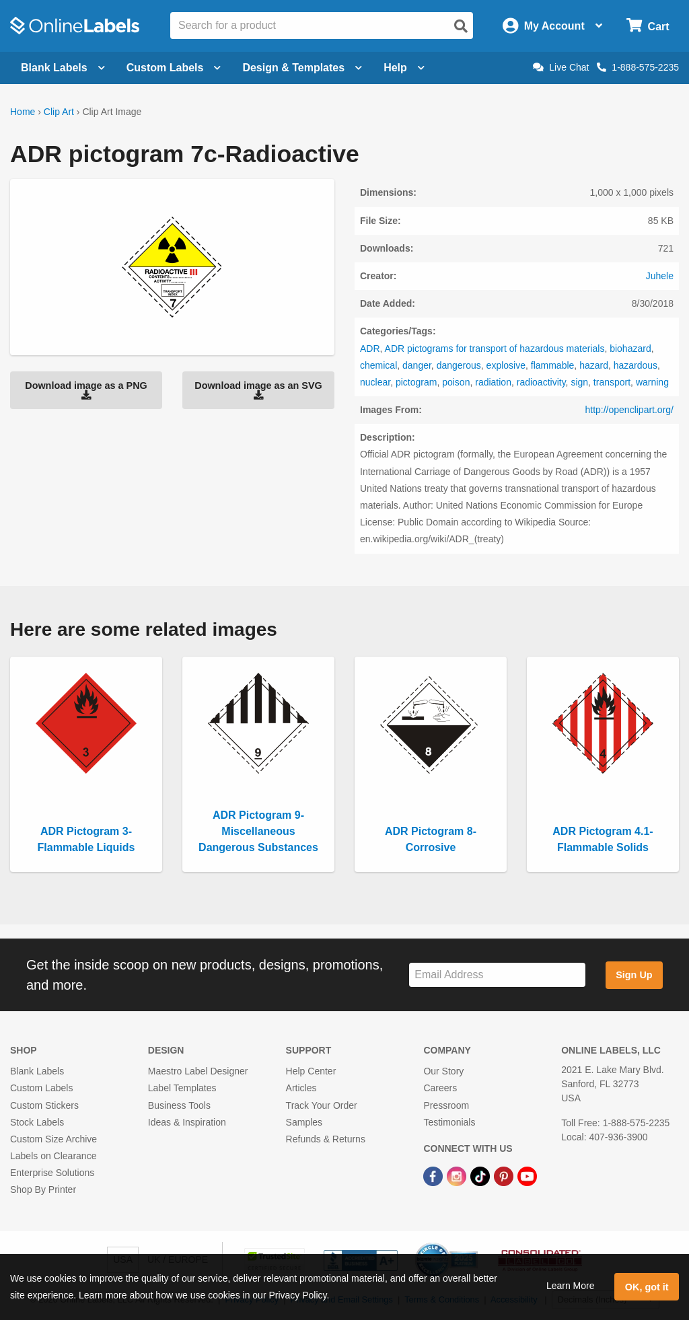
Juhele (660, 275)
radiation (493, 382)
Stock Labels (37, 1122)
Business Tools (179, 1105)
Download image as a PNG (86, 390)
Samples (304, 1122)
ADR (370, 348)
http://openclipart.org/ (629, 409)
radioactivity (541, 382)
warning (652, 382)
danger (416, 365)
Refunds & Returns (325, 1139)
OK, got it (647, 1287)
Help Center (311, 1071)
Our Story (443, 1071)
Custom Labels (41, 1088)
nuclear (375, 382)
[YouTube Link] (527, 1175)
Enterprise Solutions (52, 1172)
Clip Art (59, 111)
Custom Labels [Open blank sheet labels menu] (173, 67)
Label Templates (182, 1088)
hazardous (635, 365)
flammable (553, 365)
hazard (593, 365)
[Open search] (461, 26)
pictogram (416, 382)
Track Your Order (321, 1105)
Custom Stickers (44, 1105)
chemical (378, 365)
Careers (440, 1088)
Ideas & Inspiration (187, 1122)
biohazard (630, 348)
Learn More (570, 1285)
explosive (505, 365)
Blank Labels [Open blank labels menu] (63, 67)
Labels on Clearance (53, 1155)
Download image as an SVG (258, 390)
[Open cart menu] (647, 26)
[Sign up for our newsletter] (497, 975)
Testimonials (449, 1122)
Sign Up (634, 974)
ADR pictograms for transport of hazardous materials (495, 348)
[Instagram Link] (458, 1175)
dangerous (459, 365)
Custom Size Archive (53, 1139)
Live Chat (561, 67)
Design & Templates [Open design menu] (302, 67)
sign (579, 382)
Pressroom (446, 1105)
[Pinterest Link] (505, 1175)
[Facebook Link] (434, 1175)
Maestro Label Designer (198, 1071)
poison (456, 382)
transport (611, 382)
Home (22, 111)
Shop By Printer (43, 1189)
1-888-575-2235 (638, 67)
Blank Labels (37, 1071)
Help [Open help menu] (404, 67)
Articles (301, 1088)
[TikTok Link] (481, 1175)
